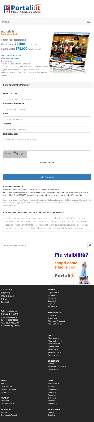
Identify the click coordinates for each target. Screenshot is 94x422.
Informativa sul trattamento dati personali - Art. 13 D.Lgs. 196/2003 (33, 212)
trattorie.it (7, 31)
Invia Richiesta (47, 177)
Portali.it (6, 21)
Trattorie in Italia (9, 34)
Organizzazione (10, 93)
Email (5, 114)
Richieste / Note (10, 134)
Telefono (7, 124)
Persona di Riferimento (13, 103)
